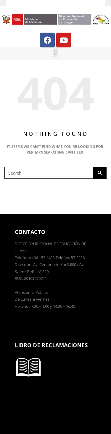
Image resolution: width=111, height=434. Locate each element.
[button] (55, 52)
